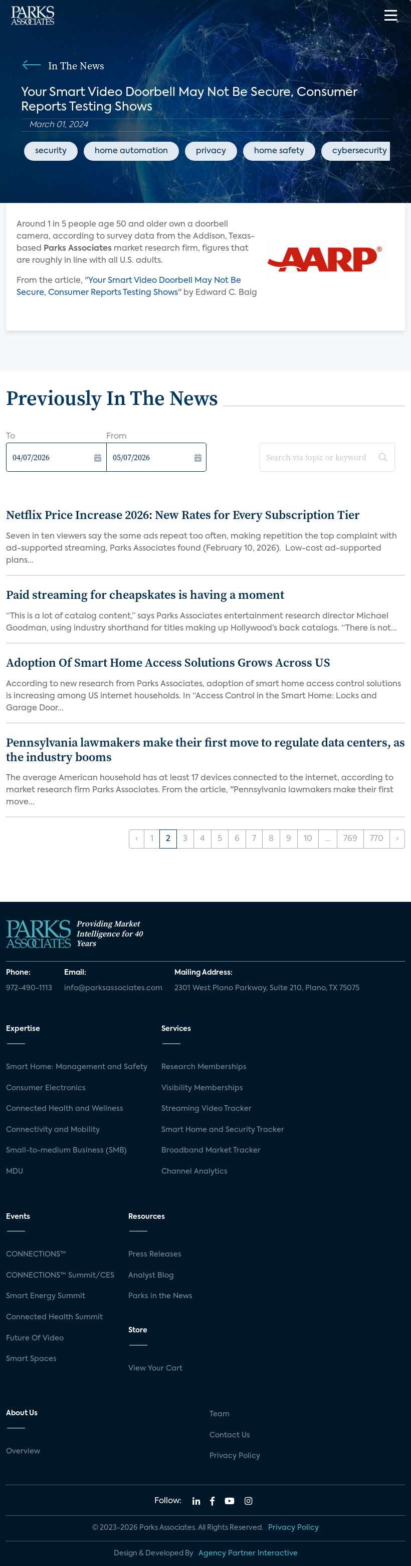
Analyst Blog (151, 1275)
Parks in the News (160, 1296)
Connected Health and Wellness (64, 1108)
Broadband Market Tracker (211, 1150)
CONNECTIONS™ (36, 1254)
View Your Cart (155, 1368)
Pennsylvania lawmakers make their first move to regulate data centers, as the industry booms (205, 749)
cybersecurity (359, 151)
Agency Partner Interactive (248, 1553)
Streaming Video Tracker (206, 1108)
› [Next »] (397, 839)
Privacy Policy (235, 1455)
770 (376, 839)
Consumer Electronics (46, 1088)
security (51, 151)
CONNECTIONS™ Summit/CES (60, 1275)
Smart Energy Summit (45, 1296)
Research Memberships (204, 1067)
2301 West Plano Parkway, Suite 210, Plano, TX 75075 (266, 988)
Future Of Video (35, 1338)
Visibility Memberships (202, 1088)
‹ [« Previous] (136, 839)
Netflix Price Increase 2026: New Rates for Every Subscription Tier (183, 514)
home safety (279, 151)
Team (220, 1414)
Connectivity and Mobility (53, 1129)
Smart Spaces (31, 1359)
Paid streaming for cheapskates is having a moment (145, 594)
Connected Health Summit (54, 1317)
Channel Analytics (194, 1171)
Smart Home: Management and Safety (76, 1067)
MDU (14, 1171)
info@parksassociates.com (113, 988)
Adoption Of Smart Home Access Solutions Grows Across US (168, 662)
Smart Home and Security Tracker (222, 1129)
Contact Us (230, 1435)
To (10, 437)
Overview (23, 1451)
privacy (211, 151)
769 (350, 839)
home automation (131, 151)
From (116, 437)
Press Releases (154, 1254)
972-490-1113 (29, 988)
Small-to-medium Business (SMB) (66, 1150)
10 (308, 839)
